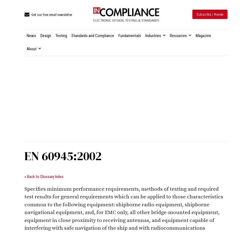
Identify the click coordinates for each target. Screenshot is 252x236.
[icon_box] (48, 15)
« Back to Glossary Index (43, 176)
